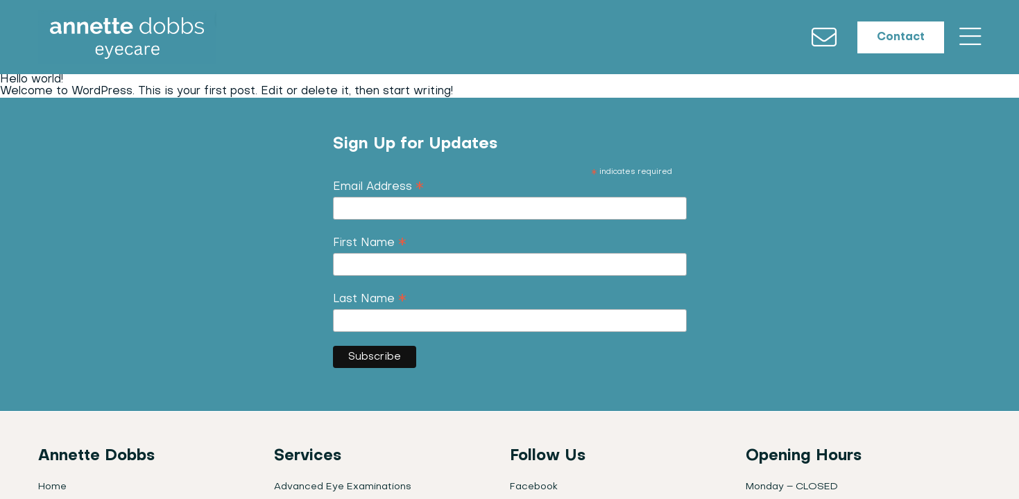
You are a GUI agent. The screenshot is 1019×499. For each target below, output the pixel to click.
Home (52, 489)
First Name (369, 247)
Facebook (534, 489)
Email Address (378, 191)
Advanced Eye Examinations (342, 489)
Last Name (369, 303)
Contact (895, 38)
